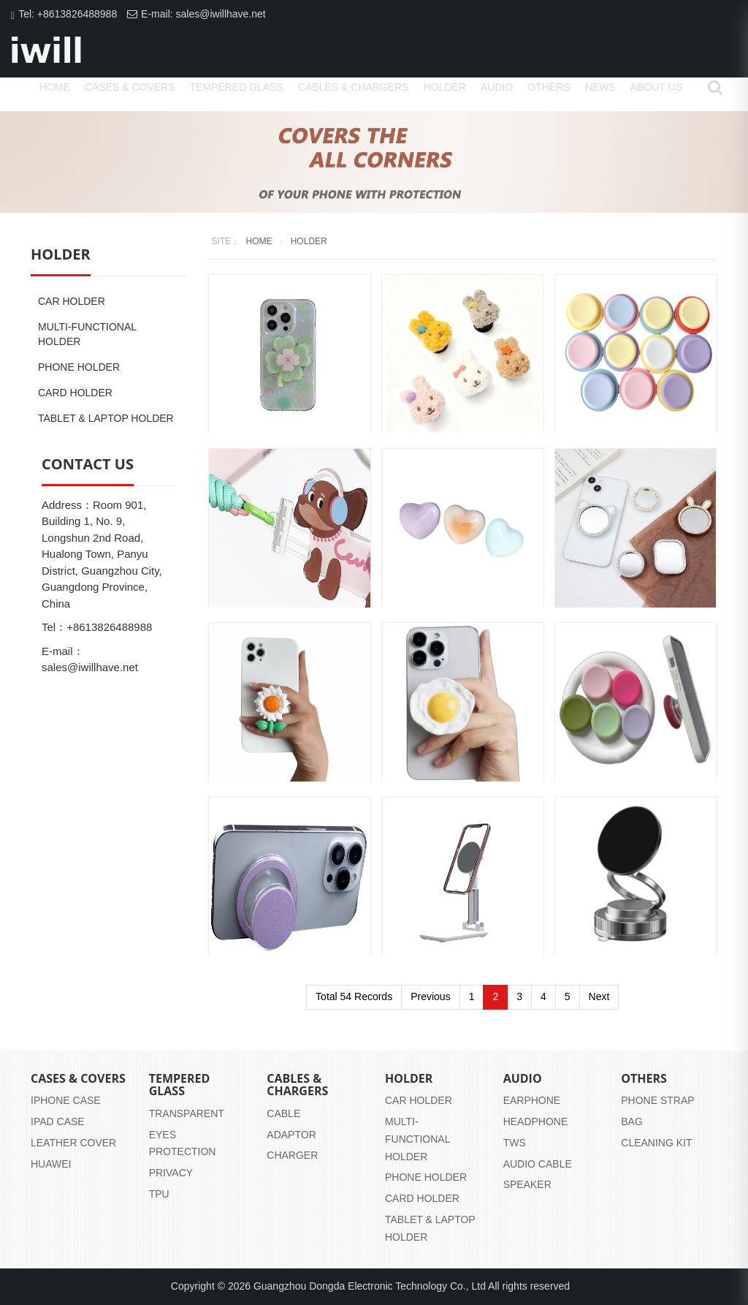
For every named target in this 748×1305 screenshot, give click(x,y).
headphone (535, 1121)
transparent (186, 1113)
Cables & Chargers (353, 87)
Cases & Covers (130, 87)
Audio (497, 87)
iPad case (58, 1121)
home (54, 87)
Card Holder (75, 392)
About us (656, 87)
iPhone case (66, 1100)
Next (599, 996)
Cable (283, 1113)
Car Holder (71, 301)
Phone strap (657, 1100)
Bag (632, 1121)
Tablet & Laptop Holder (106, 418)
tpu (159, 1194)
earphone (532, 1100)
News (600, 87)
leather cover (73, 1143)
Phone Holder (79, 367)
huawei (51, 1164)
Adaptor (291, 1135)
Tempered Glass (236, 87)
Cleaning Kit (656, 1143)
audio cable (537, 1164)
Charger (292, 1155)
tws (514, 1143)
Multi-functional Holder (87, 334)
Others (548, 87)
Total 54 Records (354, 996)
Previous (430, 996)
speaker (527, 1184)
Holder (445, 87)
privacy (171, 1173)
